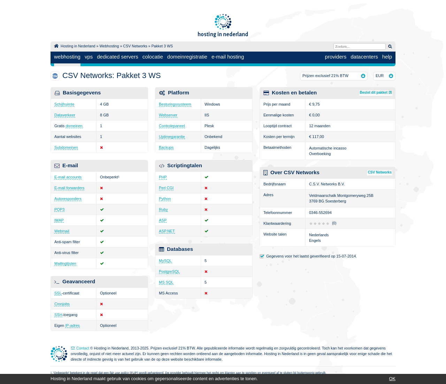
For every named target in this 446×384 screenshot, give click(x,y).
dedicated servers (117, 57)
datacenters (364, 57)
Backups (166, 147)
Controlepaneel (172, 126)
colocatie (153, 57)
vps (89, 57)
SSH (58, 315)
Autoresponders (68, 199)
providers (336, 57)
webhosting (67, 57)
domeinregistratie (187, 57)
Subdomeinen (66, 147)
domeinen (74, 126)
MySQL (165, 261)
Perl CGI (166, 188)
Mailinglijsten (65, 263)
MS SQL (166, 282)
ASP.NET (167, 231)
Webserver (168, 115)
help (387, 57)
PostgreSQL (169, 271)
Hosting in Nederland (78, 46)
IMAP (59, 220)
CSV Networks (135, 46)
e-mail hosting (228, 57)
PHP (163, 177)
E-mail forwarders (69, 188)
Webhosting (109, 46)
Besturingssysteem (175, 104)
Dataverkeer (64, 115)
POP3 (59, 209)
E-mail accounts (68, 177)
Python (165, 199)
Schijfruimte (64, 104)
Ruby (163, 209)
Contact (82, 348)
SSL (58, 293)
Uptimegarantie (172, 137)
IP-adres (72, 325)
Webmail (61, 231)
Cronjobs (62, 304)
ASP (163, 220)
